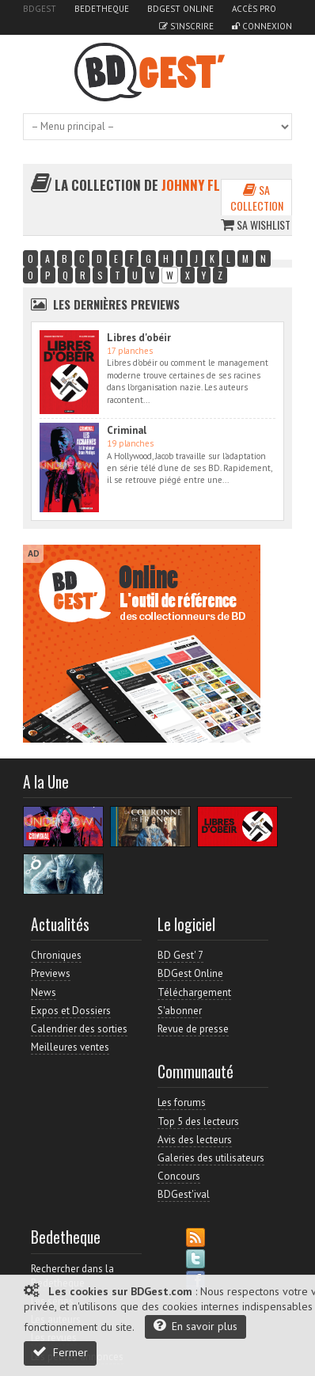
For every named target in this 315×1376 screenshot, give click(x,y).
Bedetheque (101, 8)
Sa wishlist (255, 224)
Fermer (60, 1351)
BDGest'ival (184, 1194)
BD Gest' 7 (180, 955)
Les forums (182, 1102)
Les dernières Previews (116, 304)
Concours (179, 1176)
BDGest (39, 8)
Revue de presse (193, 1029)
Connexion (262, 26)
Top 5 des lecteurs (198, 1121)
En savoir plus (195, 1325)
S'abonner (180, 1010)
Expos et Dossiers (71, 1010)
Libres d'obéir (139, 337)
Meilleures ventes (70, 1047)
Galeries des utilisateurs (211, 1158)
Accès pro (254, 8)
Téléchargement (194, 992)
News (43, 992)
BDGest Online (180, 8)
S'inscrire (186, 26)
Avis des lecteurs (195, 1139)
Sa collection (256, 197)
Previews (50, 973)
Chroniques (56, 955)
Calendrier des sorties (79, 1029)
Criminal (126, 430)
